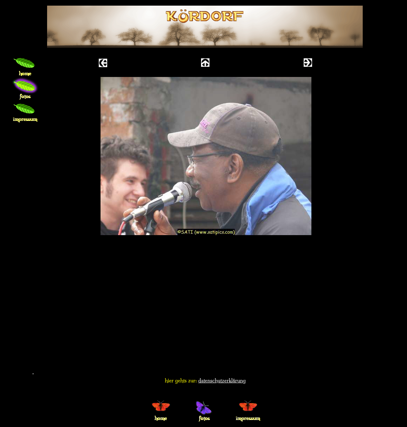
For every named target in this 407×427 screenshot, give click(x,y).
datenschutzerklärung (222, 380)
